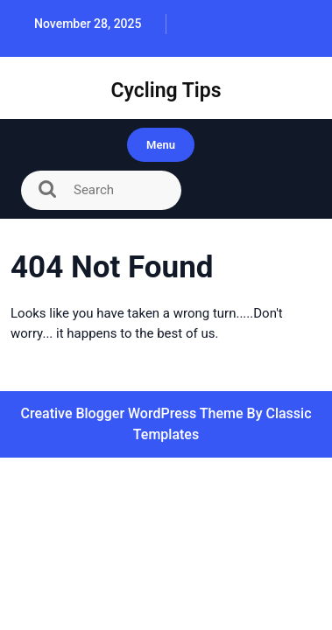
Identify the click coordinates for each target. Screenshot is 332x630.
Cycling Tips (165, 90)
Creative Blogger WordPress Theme (133, 413)
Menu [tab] (160, 144)
